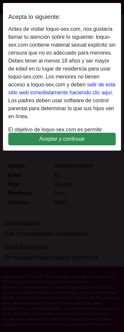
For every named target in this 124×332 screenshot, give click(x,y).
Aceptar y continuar (62, 139)
